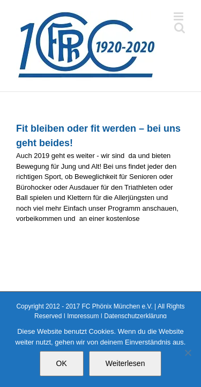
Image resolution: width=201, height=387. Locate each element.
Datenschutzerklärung (135, 316)
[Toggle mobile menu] (179, 16)
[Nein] (187, 352)
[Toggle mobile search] (179, 27)
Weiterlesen (125, 363)
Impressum (83, 316)
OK (61, 363)
